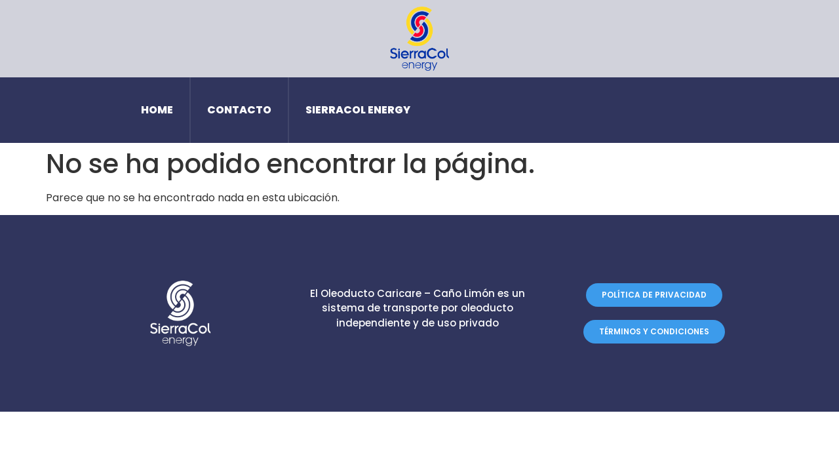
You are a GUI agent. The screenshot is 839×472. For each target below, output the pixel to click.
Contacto (239, 109)
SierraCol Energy (357, 109)
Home (157, 109)
